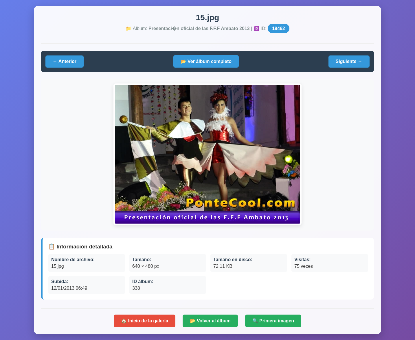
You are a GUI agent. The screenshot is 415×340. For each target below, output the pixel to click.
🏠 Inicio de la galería (144, 320)
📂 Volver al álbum (210, 320)
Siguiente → (349, 61)
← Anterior (64, 61)
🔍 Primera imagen (273, 320)
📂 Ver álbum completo (206, 61)
